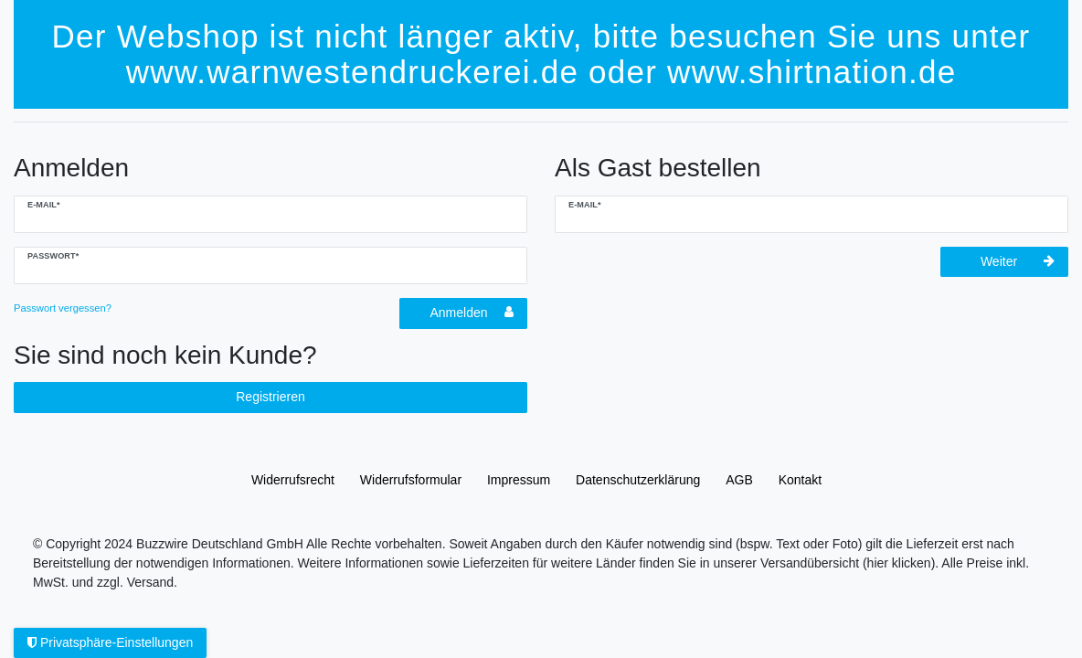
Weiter (1018, 261)
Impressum (518, 479)
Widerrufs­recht (292, 479)
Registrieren (270, 396)
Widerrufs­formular (410, 479)
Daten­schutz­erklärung (638, 479)
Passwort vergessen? (62, 307)
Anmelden (472, 312)
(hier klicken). (901, 563)
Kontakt (800, 479)
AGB (739, 479)
